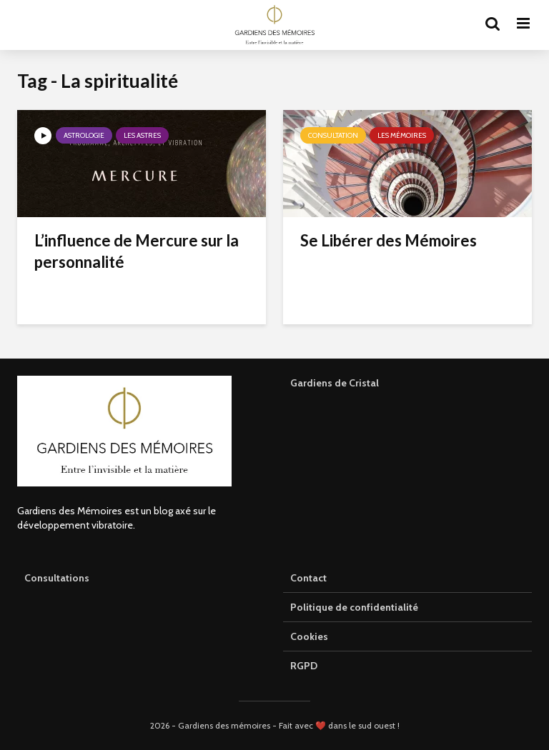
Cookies (309, 636)
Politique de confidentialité (354, 607)
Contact (308, 577)
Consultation (333, 135)
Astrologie (84, 135)
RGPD (303, 665)
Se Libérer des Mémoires (388, 240)
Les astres (142, 135)
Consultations (56, 577)
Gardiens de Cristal (334, 382)
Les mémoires (401, 135)
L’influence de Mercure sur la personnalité (136, 251)
